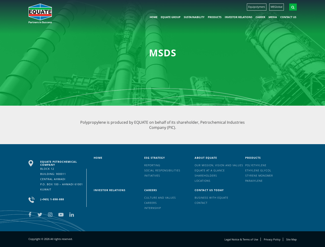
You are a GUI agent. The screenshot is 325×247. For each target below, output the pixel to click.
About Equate (206, 157)
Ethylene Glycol (258, 170)
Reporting (152, 165)
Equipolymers (256, 6)
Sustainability (194, 17)
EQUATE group (171, 17)
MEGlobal (276, 6)
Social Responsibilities (162, 170)
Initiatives (152, 175)
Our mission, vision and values (219, 165)
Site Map (291, 239)
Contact (201, 203)
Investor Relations (238, 17)
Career (260, 17)
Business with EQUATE (211, 197)
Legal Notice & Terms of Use (241, 239)
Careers (150, 190)
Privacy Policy (272, 239)
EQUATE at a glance (210, 170)
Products (214, 17)
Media (273, 17)
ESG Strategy (154, 157)
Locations (202, 180)
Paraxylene (254, 180)
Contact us (288, 17)
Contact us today (209, 190)
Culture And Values (160, 197)
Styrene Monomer (259, 175)
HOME (153, 17)
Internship (152, 208)
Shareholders (206, 175)
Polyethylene (255, 165)
